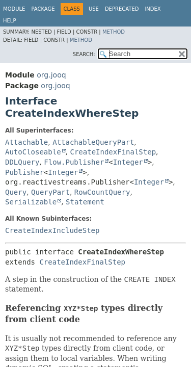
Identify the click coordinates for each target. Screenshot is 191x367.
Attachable (26, 142)
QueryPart (50, 192)
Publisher (24, 172)
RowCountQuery (102, 192)
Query (15, 192)
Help (9, 20)
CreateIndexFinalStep (113, 152)
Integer (128, 162)
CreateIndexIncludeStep (52, 230)
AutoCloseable (33, 152)
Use (94, 9)
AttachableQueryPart (93, 142)
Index (152, 9)
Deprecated (122, 9)
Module (14, 9)
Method (113, 32)
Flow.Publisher (74, 162)
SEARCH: (84, 54)
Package (42, 9)
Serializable (31, 202)
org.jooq (51, 75)
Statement (85, 202)
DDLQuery (22, 162)
